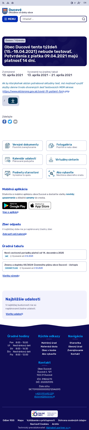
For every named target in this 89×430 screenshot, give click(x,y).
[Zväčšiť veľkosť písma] (79, 3)
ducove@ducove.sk (44, 384)
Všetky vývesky (11, 263)
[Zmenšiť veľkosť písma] (75, 3)
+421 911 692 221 (44, 381)
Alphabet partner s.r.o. (58, 415)
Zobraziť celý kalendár (14, 222)
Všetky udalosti (14, 301)
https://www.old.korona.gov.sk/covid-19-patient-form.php (35, 79)
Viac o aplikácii (10, 200)
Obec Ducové (53, 419)
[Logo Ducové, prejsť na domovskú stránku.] (44, 11)
